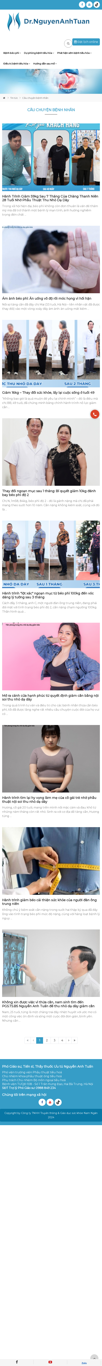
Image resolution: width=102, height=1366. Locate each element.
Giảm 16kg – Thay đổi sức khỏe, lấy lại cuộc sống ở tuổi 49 (48, 393)
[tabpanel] (51, 81)
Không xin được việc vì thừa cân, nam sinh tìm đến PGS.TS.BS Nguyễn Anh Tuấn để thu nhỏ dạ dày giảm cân (48, 1004)
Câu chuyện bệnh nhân (35, 97)
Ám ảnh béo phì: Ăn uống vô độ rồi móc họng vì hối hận (46, 299)
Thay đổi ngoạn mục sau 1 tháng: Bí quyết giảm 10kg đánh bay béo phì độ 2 (49, 493)
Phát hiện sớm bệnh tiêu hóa (74, 53)
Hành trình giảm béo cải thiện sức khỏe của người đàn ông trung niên (49, 902)
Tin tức (14, 97)
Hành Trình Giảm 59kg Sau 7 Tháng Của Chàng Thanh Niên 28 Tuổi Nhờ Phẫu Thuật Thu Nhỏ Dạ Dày (50, 198)
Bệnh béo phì (12, 53)
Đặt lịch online (86, 42)
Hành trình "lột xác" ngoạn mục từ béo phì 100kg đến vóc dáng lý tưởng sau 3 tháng (48, 595)
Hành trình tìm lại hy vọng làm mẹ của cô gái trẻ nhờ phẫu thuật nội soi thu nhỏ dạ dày (49, 800)
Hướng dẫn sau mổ (45, 63)
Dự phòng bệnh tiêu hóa (39, 53)
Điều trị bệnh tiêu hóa (16, 63)
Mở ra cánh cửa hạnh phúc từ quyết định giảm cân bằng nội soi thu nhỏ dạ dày (50, 698)
